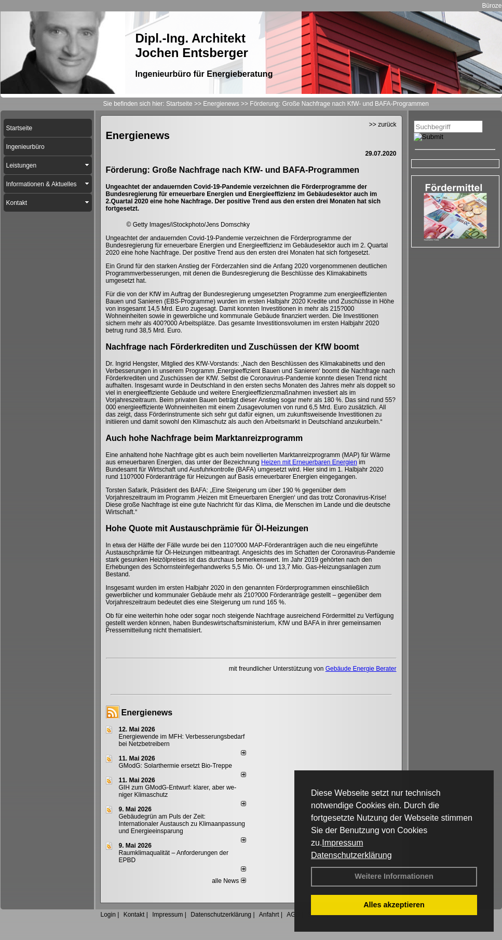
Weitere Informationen (394, 876)
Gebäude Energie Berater (361, 668)
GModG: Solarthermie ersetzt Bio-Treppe (175, 765)
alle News (229, 880)
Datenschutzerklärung (351, 855)
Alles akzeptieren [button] (394, 905)
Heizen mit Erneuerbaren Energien (309, 462)
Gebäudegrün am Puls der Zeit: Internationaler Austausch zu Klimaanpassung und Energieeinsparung (182, 824)
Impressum (342, 842)
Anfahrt (269, 914)
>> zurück (383, 124)
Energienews (147, 712)
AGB (293, 914)
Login (108, 914)
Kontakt (134, 914)
